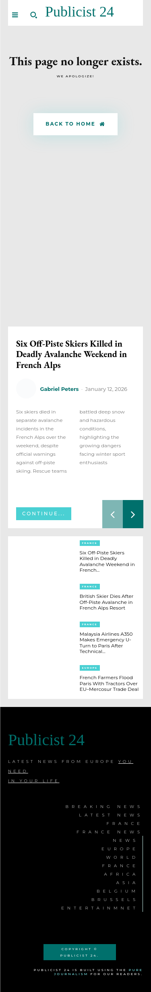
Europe (90, 668)
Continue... (43, 513)
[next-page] (133, 514)
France (89, 543)
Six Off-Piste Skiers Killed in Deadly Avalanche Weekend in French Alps (71, 354)
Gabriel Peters (59, 389)
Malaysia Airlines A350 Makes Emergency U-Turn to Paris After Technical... (106, 642)
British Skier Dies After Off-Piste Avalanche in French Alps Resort (107, 602)
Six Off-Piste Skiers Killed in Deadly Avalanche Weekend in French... (107, 561)
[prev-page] (112, 514)
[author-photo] (27, 388)
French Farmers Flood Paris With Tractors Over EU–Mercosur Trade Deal (109, 683)
